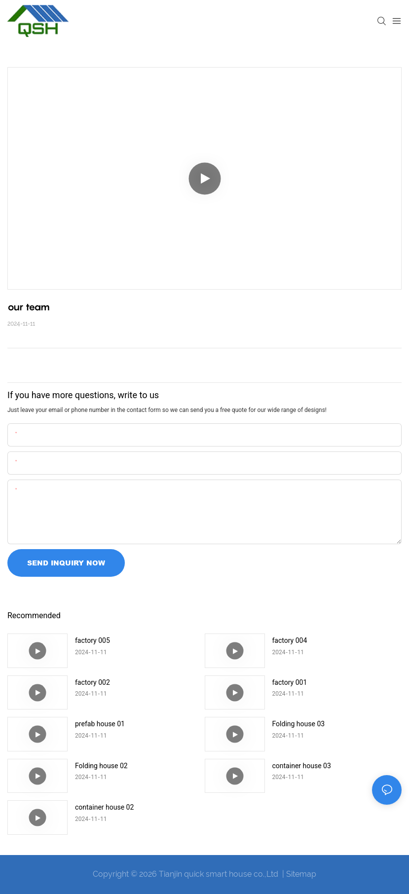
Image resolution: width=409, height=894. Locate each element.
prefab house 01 (100, 724)
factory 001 (289, 682)
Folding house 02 (101, 766)
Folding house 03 (298, 724)
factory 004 (289, 640)
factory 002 (92, 682)
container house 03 (301, 766)
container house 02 (104, 807)
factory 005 (92, 640)
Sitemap (301, 874)
